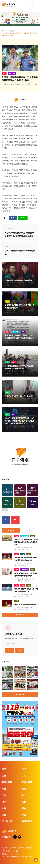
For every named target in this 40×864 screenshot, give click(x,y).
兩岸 (4, 802)
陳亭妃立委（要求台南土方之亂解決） (19, 396)
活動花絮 (11, 31)
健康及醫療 (12, 73)
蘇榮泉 (19, 548)
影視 (4, 788)
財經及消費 (15, 332)
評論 (4, 795)
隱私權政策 (6, 851)
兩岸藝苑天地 (28, 821)
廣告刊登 (5, 848)
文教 (24, 802)
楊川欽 (9, 371)
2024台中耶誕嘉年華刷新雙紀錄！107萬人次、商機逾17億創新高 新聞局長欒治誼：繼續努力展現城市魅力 (19, 421)
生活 (4, 73)
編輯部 (6, 84)
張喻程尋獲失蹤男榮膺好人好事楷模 (18, 280)
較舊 (8, 246)
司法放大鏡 (7, 821)
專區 (24, 815)
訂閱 (9, 650)
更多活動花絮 (20, 694)
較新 (8, 228)
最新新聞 (11, 530)
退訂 (19, 650)
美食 (4, 815)
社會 (7, 276)
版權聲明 (15, 851)
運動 (24, 788)
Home (4, 31)
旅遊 (23, 332)
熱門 (7, 332)
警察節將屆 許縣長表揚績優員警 (25, 604)
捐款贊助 (13, 848)
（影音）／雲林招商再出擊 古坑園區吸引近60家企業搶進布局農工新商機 (26, 542)
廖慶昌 (19, 607)
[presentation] (2, 19)
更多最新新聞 (20, 615)
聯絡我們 (29, 848)
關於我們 (21, 848)
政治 (7, 362)
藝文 (7, 301)
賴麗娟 (9, 398)
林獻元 (9, 283)
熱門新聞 (29, 530)
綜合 (32, 536)
